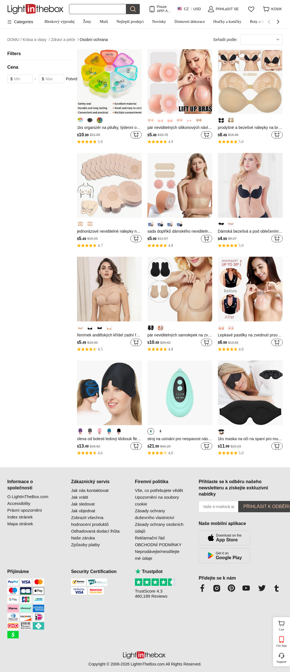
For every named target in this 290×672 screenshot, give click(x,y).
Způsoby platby (85, 544)
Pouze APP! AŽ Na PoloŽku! (163, 9)
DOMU (14, 39)
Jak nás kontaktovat (90, 490)
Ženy (87, 22)
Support (282, 661)
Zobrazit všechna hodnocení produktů (90, 521)
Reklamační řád (150, 537)
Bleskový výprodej (59, 22)
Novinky (159, 22)
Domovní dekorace (190, 22)
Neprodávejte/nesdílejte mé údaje (157, 555)
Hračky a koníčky (227, 22)
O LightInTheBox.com (27, 496)
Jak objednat (83, 510)
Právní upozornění (24, 510)
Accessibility (19, 503)
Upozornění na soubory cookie (157, 500)
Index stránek (20, 517)
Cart (284, 625)
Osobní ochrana (94, 39)
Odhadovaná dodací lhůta (95, 531)
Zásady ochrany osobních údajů (159, 527)
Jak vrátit (79, 497)
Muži (104, 22)
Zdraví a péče (64, 39)
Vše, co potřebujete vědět (159, 490)
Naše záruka (83, 537)
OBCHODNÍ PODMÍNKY (158, 544)
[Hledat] (97, 9)
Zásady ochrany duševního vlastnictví (154, 514)
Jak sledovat (82, 504)
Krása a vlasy (36, 39)
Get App (281, 645)
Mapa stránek (20, 523)
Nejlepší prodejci (130, 22)
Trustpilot (149, 571)
